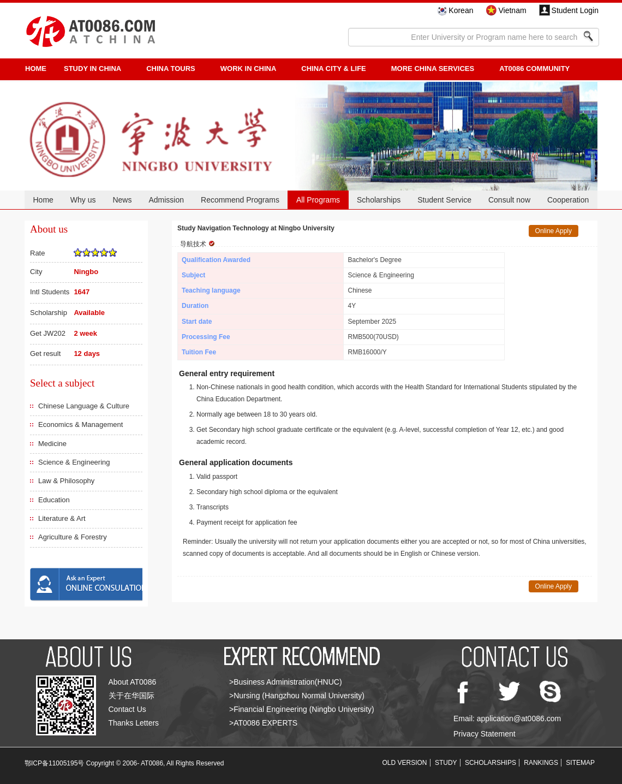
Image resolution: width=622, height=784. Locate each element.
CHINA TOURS (170, 68)
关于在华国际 (131, 695)
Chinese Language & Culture (83, 406)
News (121, 199)
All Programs (318, 199)
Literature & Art (62, 518)
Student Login (575, 10)
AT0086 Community (534, 68)
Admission (166, 199)
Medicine (52, 443)
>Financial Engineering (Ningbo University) (301, 709)
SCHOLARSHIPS (490, 763)
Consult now (509, 199)
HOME (35, 68)
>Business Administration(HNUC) (285, 682)
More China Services (432, 68)
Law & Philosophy (66, 481)
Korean (460, 10)
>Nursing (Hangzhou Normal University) (296, 695)
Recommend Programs (240, 199)
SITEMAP (580, 763)
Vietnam (512, 10)
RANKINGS (541, 763)
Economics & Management (80, 424)
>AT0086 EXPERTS (263, 722)
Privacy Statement (484, 733)
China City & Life (333, 68)
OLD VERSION (404, 763)
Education (54, 500)
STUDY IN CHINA (92, 68)
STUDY (446, 763)
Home (43, 199)
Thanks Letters (134, 722)
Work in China (248, 68)
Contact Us (127, 709)
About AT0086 (133, 682)
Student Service (444, 199)
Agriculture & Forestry (72, 537)
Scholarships (378, 199)
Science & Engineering (74, 462)
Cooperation (568, 199)
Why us (83, 199)
